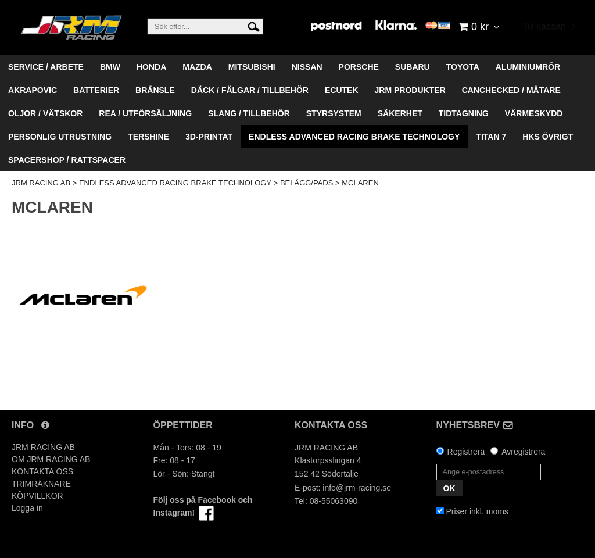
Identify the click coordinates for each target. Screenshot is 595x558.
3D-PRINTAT (208, 136)
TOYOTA (462, 66)
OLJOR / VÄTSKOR (45, 113)
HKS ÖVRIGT (547, 136)
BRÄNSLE (155, 90)
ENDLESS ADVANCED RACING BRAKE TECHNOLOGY (354, 136)
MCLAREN (360, 182)
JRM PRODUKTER (410, 90)
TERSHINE (148, 136)
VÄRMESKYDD (534, 113)
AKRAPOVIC (32, 90)
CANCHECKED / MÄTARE (511, 90)
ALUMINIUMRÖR (528, 66)
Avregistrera (523, 451)
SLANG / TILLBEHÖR (249, 113)
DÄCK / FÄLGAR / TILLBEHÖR (250, 90)
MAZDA (197, 66)
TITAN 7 (491, 136)
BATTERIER (96, 90)
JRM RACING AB (41, 182)
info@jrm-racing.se (356, 487)
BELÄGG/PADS (307, 182)
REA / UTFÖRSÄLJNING (145, 113)
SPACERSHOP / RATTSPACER (67, 159)
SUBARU (412, 66)
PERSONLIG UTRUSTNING (60, 136)
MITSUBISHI (251, 66)
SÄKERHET (400, 113)
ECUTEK (342, 90)
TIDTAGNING (464, 113)
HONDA (151, 66)
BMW (110, 66)
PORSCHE (359, 66)
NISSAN (307, 66)
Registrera (466, 451)
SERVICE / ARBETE (46, 66)
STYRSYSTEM (333, 113)
